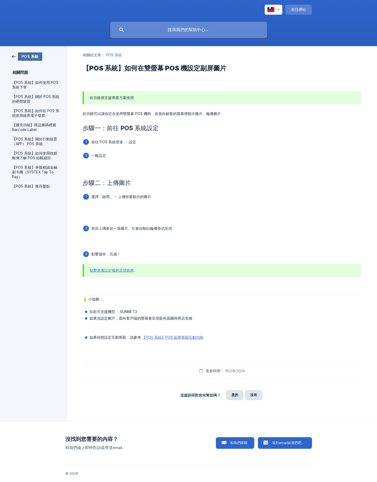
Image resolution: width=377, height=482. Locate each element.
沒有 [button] (253, 395)
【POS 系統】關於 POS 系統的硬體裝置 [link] (35, 99)
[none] (273, 10)
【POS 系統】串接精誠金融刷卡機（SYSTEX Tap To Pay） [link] (34, 172)
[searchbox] (188, 30)
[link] (27, 56)
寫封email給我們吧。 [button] (288, 443)
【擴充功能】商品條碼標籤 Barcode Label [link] (34, 127)
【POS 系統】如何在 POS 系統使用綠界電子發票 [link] (35, 113)
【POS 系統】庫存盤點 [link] (31, 186)
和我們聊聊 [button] (238, 443)
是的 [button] (234, 395)
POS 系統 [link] (114, 55)
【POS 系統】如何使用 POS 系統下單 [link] (35, 84)
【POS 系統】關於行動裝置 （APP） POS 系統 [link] (34, 141)
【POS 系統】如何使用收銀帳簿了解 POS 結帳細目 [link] (34, 155)
